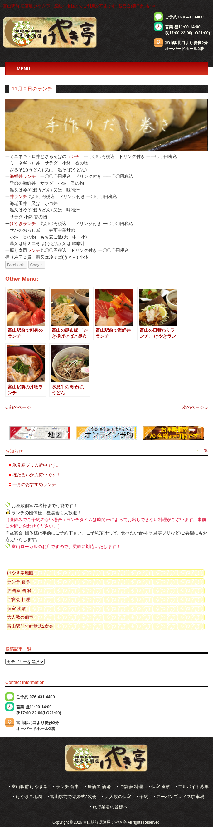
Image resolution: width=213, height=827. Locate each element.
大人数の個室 (20, 617)
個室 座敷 (16, 608)
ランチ (73, 156)
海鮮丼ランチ (23, 176)
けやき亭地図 (20, 572)
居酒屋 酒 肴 (19, 590)
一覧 (204, 450)
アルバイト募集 (193, 786)
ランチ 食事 (18, 581)
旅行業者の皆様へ (110, 807)
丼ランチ (18, 196)
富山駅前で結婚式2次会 (30, 626)
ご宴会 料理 (18, 599)
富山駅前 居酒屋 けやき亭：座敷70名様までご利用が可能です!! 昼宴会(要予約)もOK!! (80, 6)
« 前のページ (18, 407)
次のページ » (195, 407)
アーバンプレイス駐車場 (180, 796)
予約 (143, 796)
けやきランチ (23, 223)
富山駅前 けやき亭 (30, 786)
